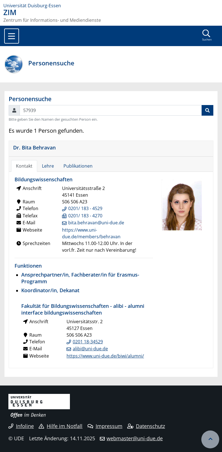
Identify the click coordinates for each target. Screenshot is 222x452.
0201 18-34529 (88, 342)
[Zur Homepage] (111, 5)
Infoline (21, 426)
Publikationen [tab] (78, 166)
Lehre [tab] (48, 166)
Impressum (105, 426)
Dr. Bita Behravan (34, 147)
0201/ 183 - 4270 (85, 216)
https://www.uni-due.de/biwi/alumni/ (105, 356)
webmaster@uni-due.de (135, 438)
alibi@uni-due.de (90, 349)
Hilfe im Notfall (60, 426)
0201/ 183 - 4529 (85, 208)
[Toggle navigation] (11, 36)
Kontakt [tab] (24, 166)
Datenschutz (146, 426)
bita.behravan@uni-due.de (96, 223)
